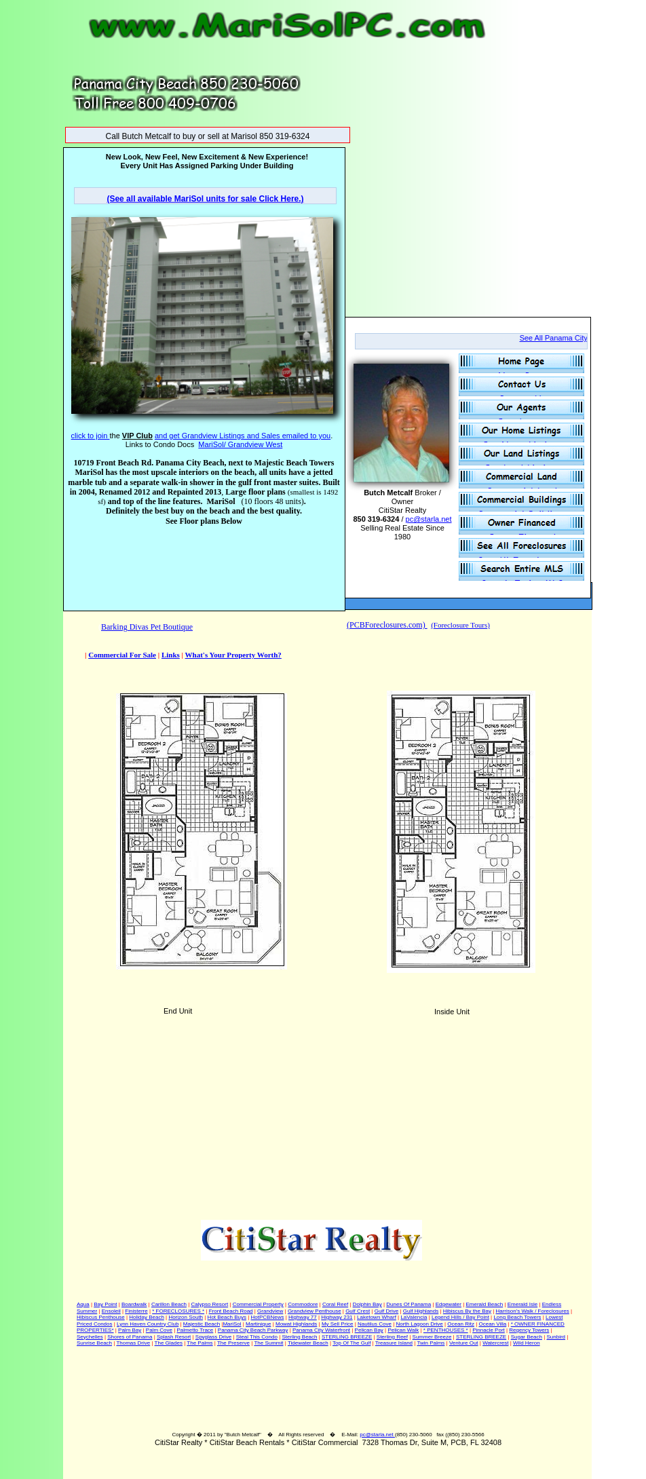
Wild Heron (526, 1343)
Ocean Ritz (460, 1324)
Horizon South (185, 1317)
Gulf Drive (387, 1311)
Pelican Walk (403, 1330)
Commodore (303, 1304)
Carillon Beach (169, 1304)
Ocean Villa (492, 1324)
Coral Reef (335, 1304)
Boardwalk (134, 1304)
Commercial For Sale (122, 655)
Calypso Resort (209, 1304)
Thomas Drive (133, 1343)
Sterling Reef (392, 1337)
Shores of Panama (129, 1337)
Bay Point (105, 1304)
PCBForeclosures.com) (388, 625)
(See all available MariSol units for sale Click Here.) (205, 199)
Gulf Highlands (420, 1311)
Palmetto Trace (195, 1330)
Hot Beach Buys (227, 1317)
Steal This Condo (257, 1337)
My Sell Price (338, 1324)
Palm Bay (129, 1330)
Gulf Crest (357, 1311)
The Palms (199, 1343)
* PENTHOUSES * (445, 1330)
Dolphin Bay (367, 1304)
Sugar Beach (526, 1337)
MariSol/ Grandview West (240, 444)
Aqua (83, 1304)
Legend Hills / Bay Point (460, 1317)
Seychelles (90, 1337)
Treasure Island (394, 1343)
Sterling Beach (299, 1337)
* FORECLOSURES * (178, 1311)
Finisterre (136, 1311)
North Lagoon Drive (419, 1324)
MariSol (232, 1324)
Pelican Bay (369, 1330)
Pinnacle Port (488, 1330)
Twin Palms (430, 1343)
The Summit (268, 1343)
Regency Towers (529, 1330)
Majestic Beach (201, 1324)
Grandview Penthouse (314, 1311)
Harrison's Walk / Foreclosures (532, 1311)
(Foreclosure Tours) (460, 625)
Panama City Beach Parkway (253, 1330)
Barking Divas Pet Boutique (147, 627)
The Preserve (233, 1343)
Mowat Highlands (296, 1324)
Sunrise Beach (94, 1343)
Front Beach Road (231, 1311)
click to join (90, 435)
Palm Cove (159, 1330)
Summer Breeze (432, 1337)
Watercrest (495, 1343)
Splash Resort (174, 1337)
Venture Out (463, 1343)
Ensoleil (111, 1311)
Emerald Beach (484, 1304)
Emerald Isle (522, 1304)
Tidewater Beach (308, 1343)
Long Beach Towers (517, 1317)
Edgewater (448, 1304)
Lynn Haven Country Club (147, 1324)
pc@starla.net (377, 1435)
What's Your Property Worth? (233, 655)
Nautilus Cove (375, 1324)
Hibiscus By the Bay (467, 1311)
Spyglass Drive (213, 1337)
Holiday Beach (146, 1317)
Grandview (270, 1311)
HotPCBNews (267, 1317)
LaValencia (413, 1317)
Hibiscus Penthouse (101, 1317)
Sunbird (555, 1337)
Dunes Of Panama (408, 1304)
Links (171, 655)
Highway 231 (336, 1317)
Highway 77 (302, 1317)
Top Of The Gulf (351, 1343)
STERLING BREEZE (347, 1337)
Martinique (258, 1324)
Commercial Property (258, 1304)
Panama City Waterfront (321, 1330)
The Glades (169, 1343)
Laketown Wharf (376, 1317)
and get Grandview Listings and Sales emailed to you (242, 435)
